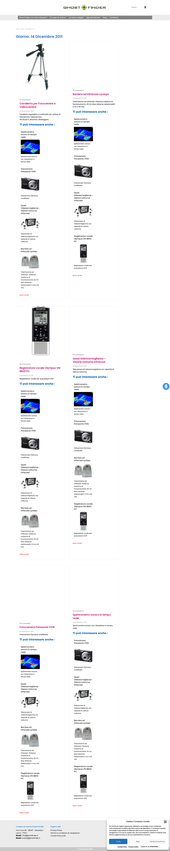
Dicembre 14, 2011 (27, 111)
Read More (24, 295)
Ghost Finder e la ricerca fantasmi (33, 17)
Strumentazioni (25, 100)
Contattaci (114, 17)
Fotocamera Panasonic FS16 (28, 170)
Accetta (118, 841)
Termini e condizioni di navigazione (65, 833)
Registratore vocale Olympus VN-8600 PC (83, 239)
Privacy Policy (133, 847)
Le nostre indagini (76, 17)
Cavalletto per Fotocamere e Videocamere (38, 105)
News (105, 17)
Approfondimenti (93, 17)
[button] (165, 821)
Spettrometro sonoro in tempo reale (29, 134)
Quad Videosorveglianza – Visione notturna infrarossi (30, 209)
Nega (138, 841)
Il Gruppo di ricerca (57, 17)
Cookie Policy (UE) (58, 836)
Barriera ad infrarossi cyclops (29, 250)
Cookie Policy (122, 847)
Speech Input (145, 7)
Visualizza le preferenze (157, 841)
